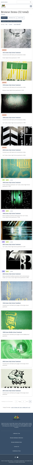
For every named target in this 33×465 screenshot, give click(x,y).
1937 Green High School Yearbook (12, 52)
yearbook (4, 50)
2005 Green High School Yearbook (12, 361)
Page (22, 401)
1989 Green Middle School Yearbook (12, 332)
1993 (3, 179)
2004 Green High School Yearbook (12, 150)
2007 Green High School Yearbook (12, 390)
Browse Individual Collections (16, 437)
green (7, 179)
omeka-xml (25, 407)
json (21, 407)
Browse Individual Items (16, 442)
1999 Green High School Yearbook (12, 117)
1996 (3, 210)
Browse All (4, 17)
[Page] (23, 401)
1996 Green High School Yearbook (12, 213)
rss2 (29, 407)
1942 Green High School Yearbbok (12, 303)
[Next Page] (30, 401)
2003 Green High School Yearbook (12, 274)
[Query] (24, 2)
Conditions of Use (16, 451)
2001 (3, 241)
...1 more (11, 179)
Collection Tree (16, 433)
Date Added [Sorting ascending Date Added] (16, 24)
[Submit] (30, 2)
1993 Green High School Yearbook (12, 182)
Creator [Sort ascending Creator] (10, 24)
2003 (3, 271)
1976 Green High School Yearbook (12, 85)
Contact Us (16, 446)
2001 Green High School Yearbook (12, 244)
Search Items (20, 17)
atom (12, 407)
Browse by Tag (12, 17)
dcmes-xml (16, 407)
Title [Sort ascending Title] (6, 24)
